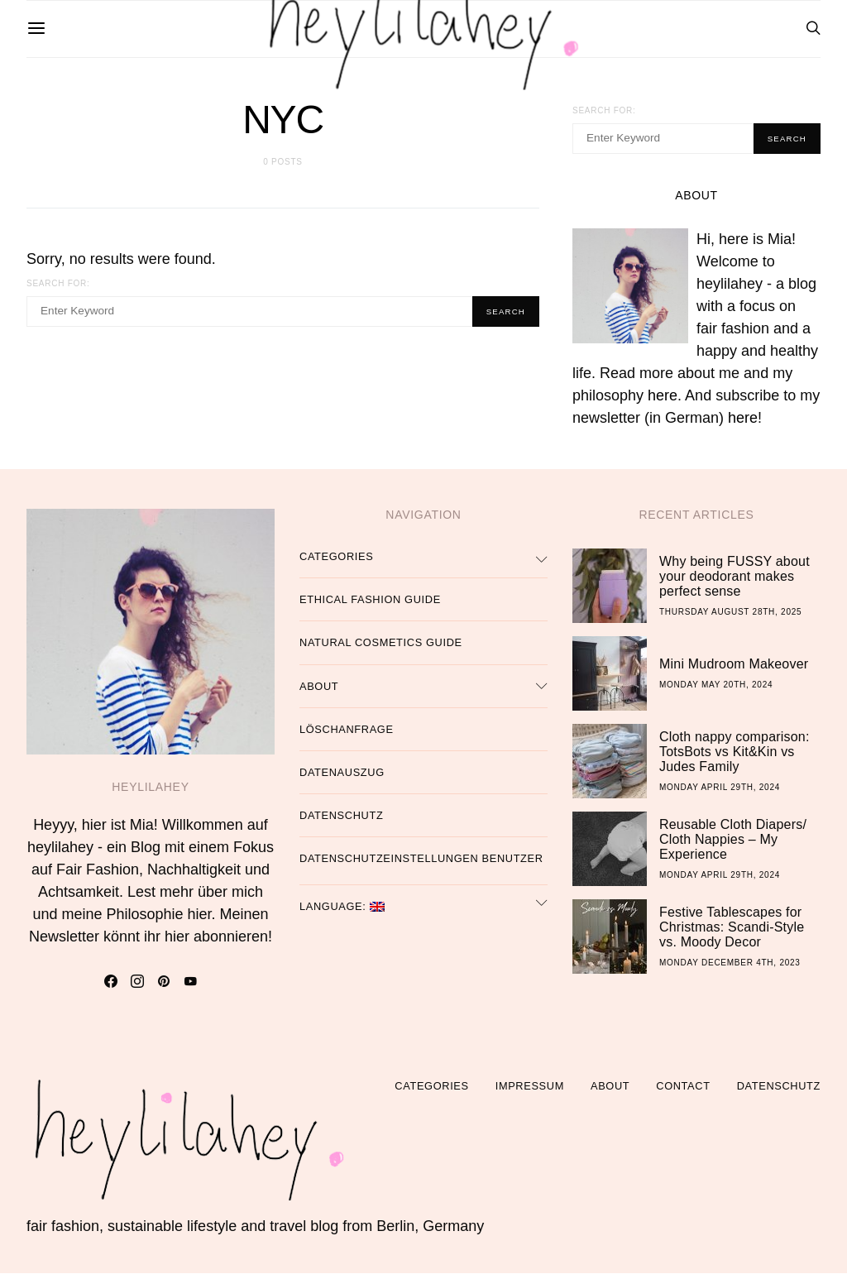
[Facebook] (110, 987)
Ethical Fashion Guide (370, 605)
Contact (683, 1091)
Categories (336, 562)
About (318, 691)
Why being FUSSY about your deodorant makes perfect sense (734, 581)
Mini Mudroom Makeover (733, 669)
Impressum (529, 1091)
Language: (342, 911)
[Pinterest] (163, 987)
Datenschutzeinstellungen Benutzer (421, 864)
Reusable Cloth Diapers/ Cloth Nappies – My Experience (732, 844)
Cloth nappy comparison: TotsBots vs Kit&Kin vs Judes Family (734, 756)
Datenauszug (342, 777)
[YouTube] (190, 987)
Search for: (58, 283)
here (662, 401)
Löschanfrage (346, 734)
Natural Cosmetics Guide (380, 648)
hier (200, 920)
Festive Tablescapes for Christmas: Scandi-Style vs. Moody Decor (731, 932)
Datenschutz (341, 821)
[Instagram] (137, 987)
